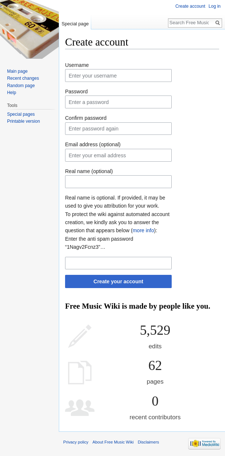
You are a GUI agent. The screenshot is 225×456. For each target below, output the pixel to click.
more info (143, 230)
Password (76, 91)
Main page (17, 71)
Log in (214, 6)
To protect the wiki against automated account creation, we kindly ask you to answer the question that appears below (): (117, 222)
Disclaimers (148, 442)
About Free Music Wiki (113, 442)
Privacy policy (75, 442)
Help (11, 92)
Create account (190, 6)
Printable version (23, 121)
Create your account (118, 281)
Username (77, 65)
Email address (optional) (93, 144)
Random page (21, 85)
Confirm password (86, 118)
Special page (75, 23)
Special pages (21, 114)
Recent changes (23, 78)
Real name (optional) (89, 171)
